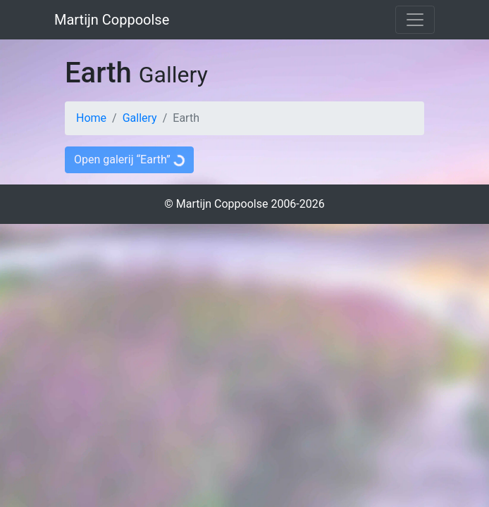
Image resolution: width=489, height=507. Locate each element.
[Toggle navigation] (415, 20)
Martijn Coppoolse (111, 19)
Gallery (140, 118)
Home (91, 118)
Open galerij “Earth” (129, 158)
